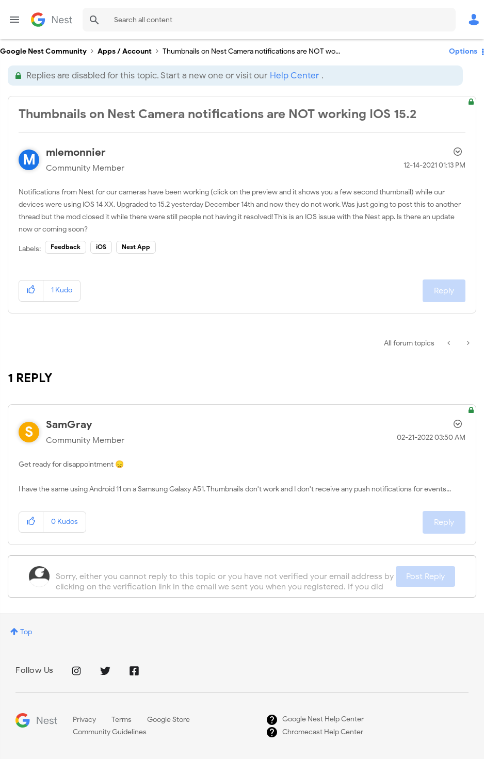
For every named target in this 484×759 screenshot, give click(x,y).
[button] (31, 290)
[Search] (269, 19)
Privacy (84, 719)
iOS (101, 247)
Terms (121, 719)
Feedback (65, 247)
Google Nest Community (51, 19)
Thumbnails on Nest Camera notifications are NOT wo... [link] (251, 51)
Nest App (136, 247)
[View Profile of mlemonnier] (76, 152)
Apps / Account (125, 51)
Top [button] (26, 632)
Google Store (168, 719)
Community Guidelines (110, 732)
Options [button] (463, 51)
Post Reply (425, 576)
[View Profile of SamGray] (69, 424)
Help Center (294, 75)
